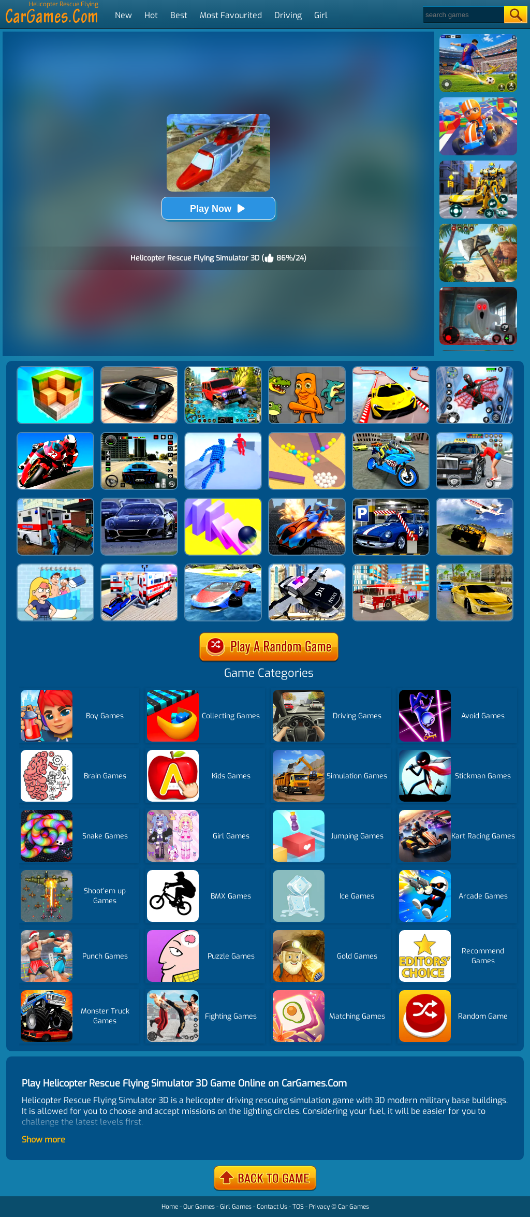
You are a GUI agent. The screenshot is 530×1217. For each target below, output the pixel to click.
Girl (321, 15)
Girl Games (236, 1206)
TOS (298, 1206)
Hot (151, 15)
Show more (43, 1139)
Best (178, 15)
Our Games (199, 1206)
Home (169, 1206)
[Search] (463, 14)
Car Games (353, 1206)
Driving (288, 15)
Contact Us (272, 1206)
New (123, 15)
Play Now (218, 208)
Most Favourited (231, 15)
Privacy (319, 1206)
